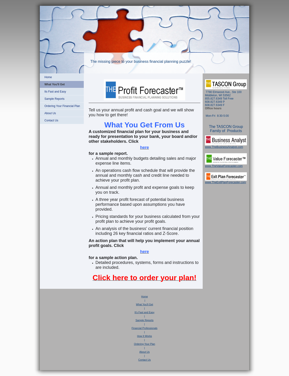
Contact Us (144, 359)
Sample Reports (144, 320)
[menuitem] (62, 77)
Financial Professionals (144, 328)
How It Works (144, 336)
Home (144, 296)
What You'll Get (144, 304)
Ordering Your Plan (144, 344)
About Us (144, 351)
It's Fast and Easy (144, 312)
